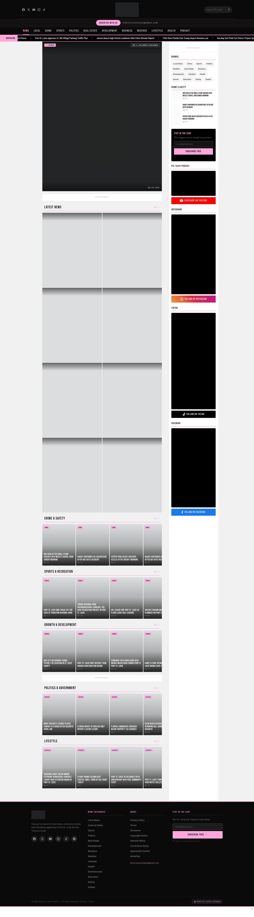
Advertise (135, 856)
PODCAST (185, 30)
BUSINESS (127, 30)
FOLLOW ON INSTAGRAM (193, 299)
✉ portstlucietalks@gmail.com (144, 863)
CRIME (48, 30)
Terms (133, 825)
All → (157, 207)
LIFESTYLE (157, 30)
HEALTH (172, 30)
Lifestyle (191, 74)
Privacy (83, 901)
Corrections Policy (139, 846)
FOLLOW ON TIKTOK (193, 414)
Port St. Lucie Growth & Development (145, 45)
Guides (208, 79)
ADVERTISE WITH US (108, 22)
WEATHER (142, 30)
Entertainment (95, 871)
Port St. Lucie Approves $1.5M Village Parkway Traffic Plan (65, 38)
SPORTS (60, 30)
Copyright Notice (138, 835)
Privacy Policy (137, 820)
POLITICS (74, 30)
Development (178, 74)
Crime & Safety (95, 825)
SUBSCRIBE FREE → (198, 834)
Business (202, 69)
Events (176, 79)
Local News (178, 64)
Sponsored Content (140, 851)
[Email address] (198, 827)
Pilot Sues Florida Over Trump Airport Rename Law (189, 38)
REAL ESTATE (90, 30)
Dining (198, 79)
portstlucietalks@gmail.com (140, 23)
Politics (209, 64)
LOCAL (37, 30)
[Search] (215, 9)
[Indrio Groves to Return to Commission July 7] (102, 116)
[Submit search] (229, 10)
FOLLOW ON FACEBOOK (193, 512)
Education (187, 79)
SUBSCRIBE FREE (193, 151)
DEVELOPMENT (109, 30)
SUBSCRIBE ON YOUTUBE (193, 200)
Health (202, 74)
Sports (199, 64)
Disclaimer (135, 830)
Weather (176, 69)
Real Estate (189, 69)
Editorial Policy (137, 841)
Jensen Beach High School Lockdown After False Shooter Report (129, 38)
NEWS (26, 30)
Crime (189, 64)
